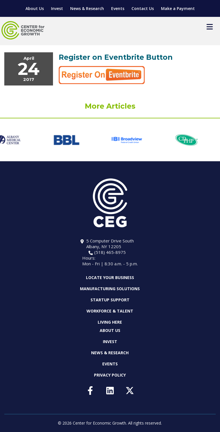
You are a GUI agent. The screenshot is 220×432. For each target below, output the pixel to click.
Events (117, 8)
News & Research (87, 8)
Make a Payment (178, 8)
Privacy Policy (110, 375)
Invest (57, 8)
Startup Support (110, 299)
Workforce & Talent (110, 311)
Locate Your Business (110, 277)
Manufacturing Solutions (110, 288)
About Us (34, 8)
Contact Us (142, 8)
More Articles (110, 106)
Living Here (110, 322)
